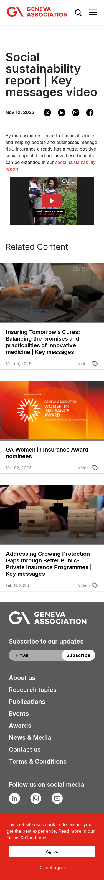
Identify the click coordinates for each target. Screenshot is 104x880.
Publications (27, 701)
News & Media (30, 737)
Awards (20, 725)
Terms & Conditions (38, 761)
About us (22, 677)
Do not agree (52, 867)
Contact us (25, 749)
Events (19, 713)
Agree (52, 851)
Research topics (33, 689)
